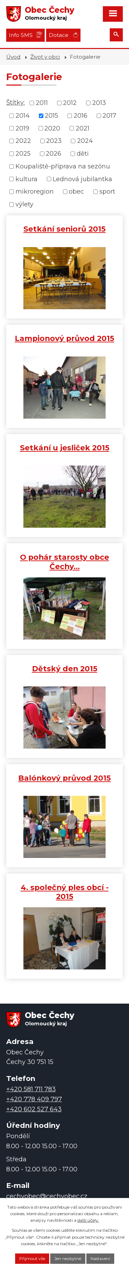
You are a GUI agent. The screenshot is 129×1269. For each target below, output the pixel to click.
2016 (80, 115)
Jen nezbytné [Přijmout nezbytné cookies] (67, 1258)
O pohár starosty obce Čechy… (64, 562)
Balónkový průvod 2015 (64, 777)
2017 (109, 115)
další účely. (88, 1220)
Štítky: (15, 102)
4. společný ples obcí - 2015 (65, 892)
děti (83, 153)
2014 (22, 115)
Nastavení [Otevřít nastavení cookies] (100, 1258)
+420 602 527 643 (34, 1109)
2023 (54, 141)
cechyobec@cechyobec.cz (46, 1196)
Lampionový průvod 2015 (64, 338)
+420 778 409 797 (34, 1099)
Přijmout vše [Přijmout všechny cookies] (32, 1258)
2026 (53, 153)
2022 (23, 141)
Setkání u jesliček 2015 (64, 447)
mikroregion (34, 191)
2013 (99, 103)
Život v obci (45, 56)
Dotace (58, 35)
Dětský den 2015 (64, 668)
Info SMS (21, 35)
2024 (85, 141)
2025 (23, 153)
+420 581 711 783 (31, 1089)
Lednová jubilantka (82, 179)
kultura (26, 179)
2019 (22, 128)
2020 (52, 128)
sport (107, 191)
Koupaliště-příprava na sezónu (62, 166)
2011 (42, 103)
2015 (51, 115)
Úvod (13, 56)
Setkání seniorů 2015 (64, 228)
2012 (70, 103)
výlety (24, 204)
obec (76, 191)
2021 (82, 128)
